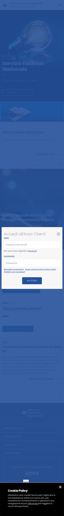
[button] (60, 487)
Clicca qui (33, 503)
